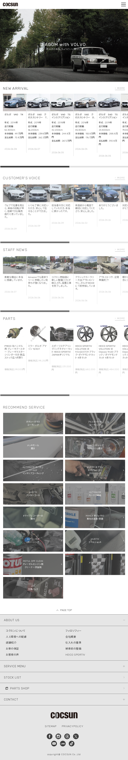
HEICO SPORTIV (75, 654)
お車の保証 (12, 648)
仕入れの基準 (73, 642)
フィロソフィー (73, 630)
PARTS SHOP (19, 688)
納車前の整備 (73, 648)
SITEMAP (50, 726)
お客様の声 (12, 654)
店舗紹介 (11, 642)
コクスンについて (15, 630)
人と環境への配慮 (16, 636)
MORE (121, 88)
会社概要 (70, 636)
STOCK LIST (12, 677)
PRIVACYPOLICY (72, 726)
